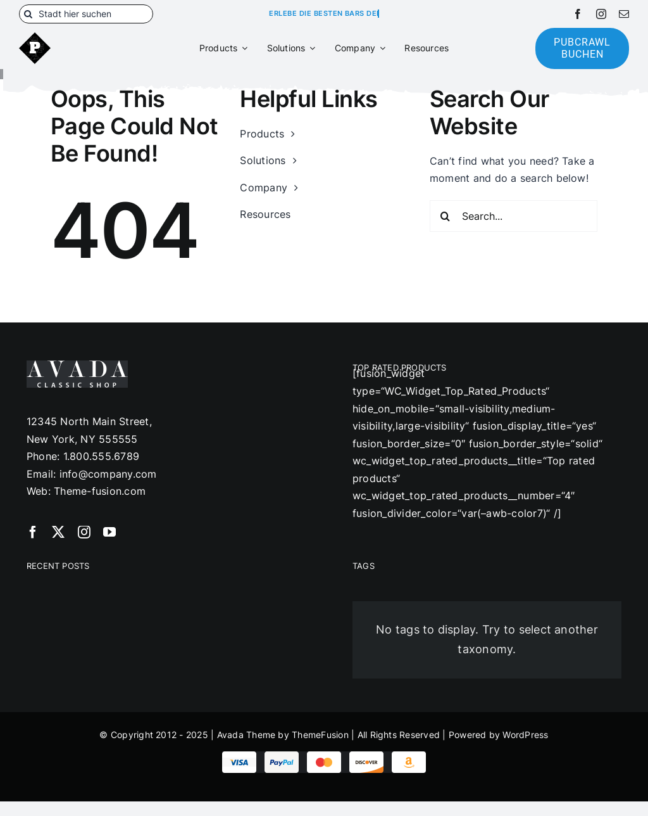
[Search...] (513, 216)
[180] (35, 37)
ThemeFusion (320, 734)
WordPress (525, 734)
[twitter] (58, 532)
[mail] (624, 14)
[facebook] (578, 14)
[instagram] (601, 14)
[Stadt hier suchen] (86, 13)
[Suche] (28, 13)
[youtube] (109, 532)
